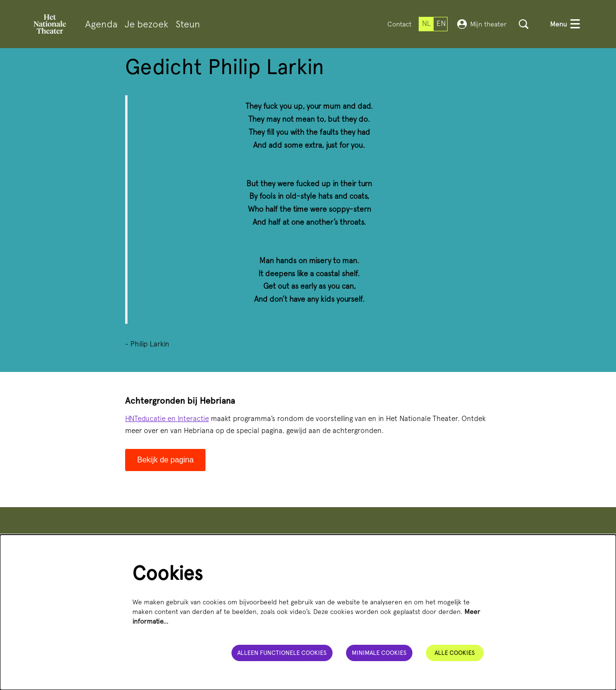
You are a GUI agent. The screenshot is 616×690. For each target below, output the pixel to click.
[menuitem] (101, 24)
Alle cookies (455, 652)
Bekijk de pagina (165, 460)
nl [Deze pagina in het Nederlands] (426, 23)
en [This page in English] (441, 23)
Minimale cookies (378, 652)
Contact (399, 24)
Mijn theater (482, 24)
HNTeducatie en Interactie (167, 418)
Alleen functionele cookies (279, 652)
